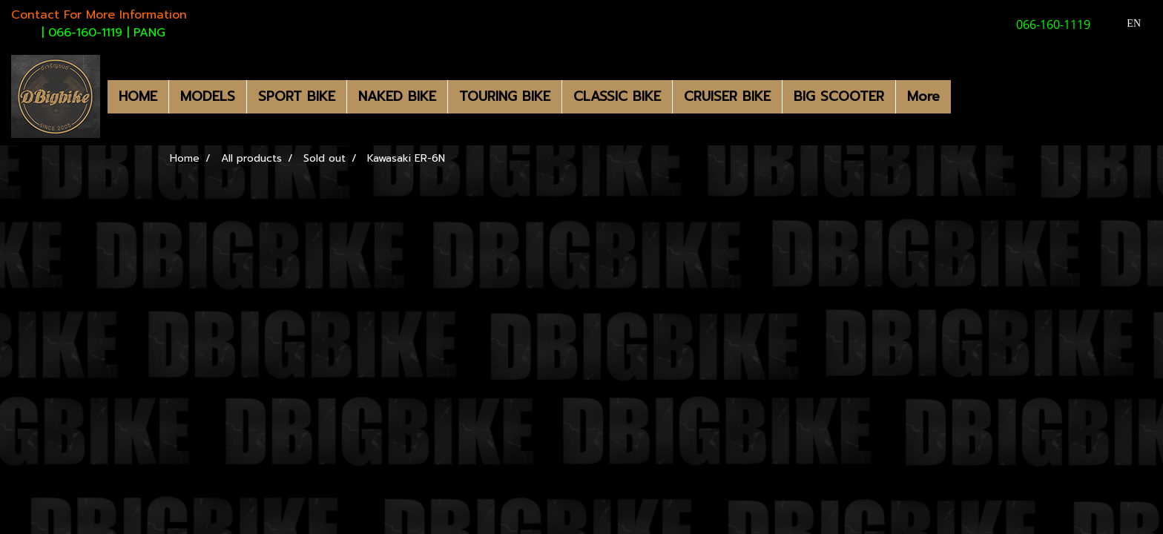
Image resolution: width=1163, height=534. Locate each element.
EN (1125, 23)
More (923, 96)
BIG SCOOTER (839, 96)
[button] (964, 96)
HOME (138, 96)
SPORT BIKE (296, 96)
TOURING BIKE (504, 96)
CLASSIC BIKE (617, 96)
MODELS (207, 96)
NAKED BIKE (397, 96)
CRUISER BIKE (727, 96)
